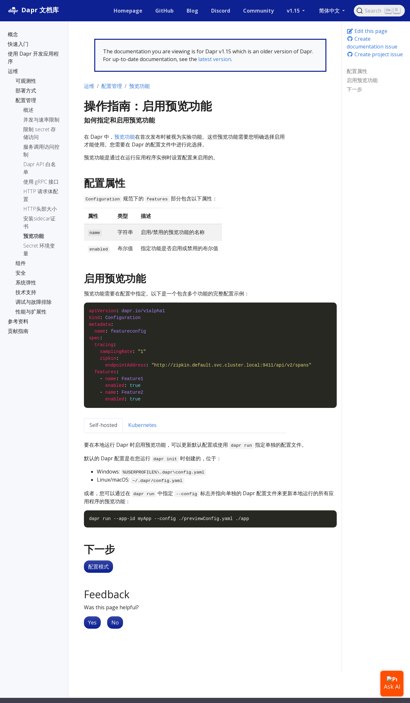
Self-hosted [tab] (103, 425)
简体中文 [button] (330, 10)
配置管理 (111, 86)
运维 (89, 86)
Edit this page (367, 31)
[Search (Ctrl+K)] (379, 10)
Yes (92, 622)
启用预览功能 (362, 80)
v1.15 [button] (294, 10)
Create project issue (375, 54)
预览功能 (139, 86)
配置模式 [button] (98, 566)
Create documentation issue (372, 42)
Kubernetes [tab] (142, 425)
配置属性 (357, 71)
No (115, 622)
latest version (214, 59)
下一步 (354, 89)
